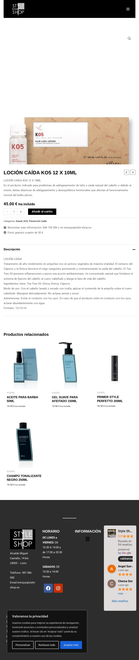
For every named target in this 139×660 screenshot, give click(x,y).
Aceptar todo (71, 645)
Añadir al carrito (42, 211)
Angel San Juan (128, 566)
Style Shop (126, 531)
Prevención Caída (38, 221)
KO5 (26, 221)
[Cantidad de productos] (13, 212)
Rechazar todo (47, 645)
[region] (47, 631)
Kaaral (19, 221)
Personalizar (23, 645)
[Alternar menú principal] (128, 9)
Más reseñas (120, 601)
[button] (129, 38)
